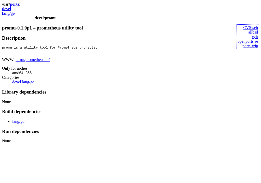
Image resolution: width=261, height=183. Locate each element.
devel (6, 9)
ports (14, 4)
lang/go (8, 13)
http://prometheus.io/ (33, 61)
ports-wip (250, 46)
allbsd (253, 32)
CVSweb (250, 27)
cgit (255, 37)
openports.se (248, 41)
